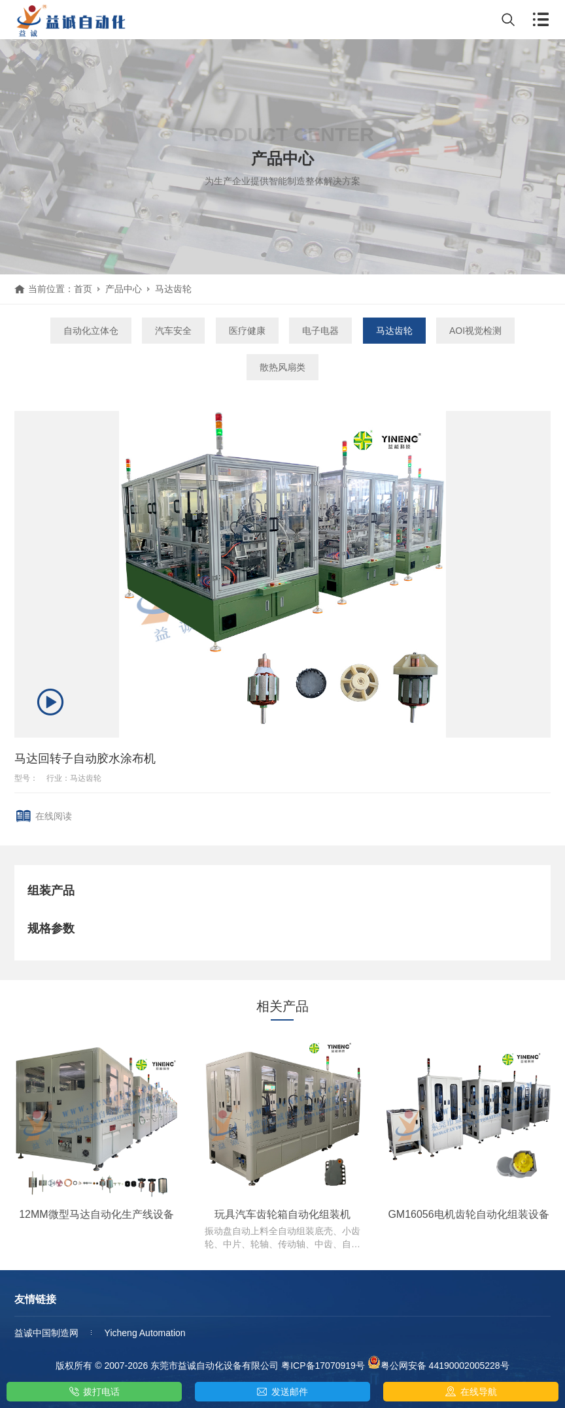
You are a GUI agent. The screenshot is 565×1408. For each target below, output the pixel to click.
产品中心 (123, 289)
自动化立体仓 (90, 330)
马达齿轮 (173, 289)
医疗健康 (247, 330)
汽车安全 (173, 330)
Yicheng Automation (145, 1333)
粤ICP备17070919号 (323, 1365)
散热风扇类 (282, 367)
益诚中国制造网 (46, 1333)
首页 (83, 289)
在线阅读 (53, 816)
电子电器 (320, 330)
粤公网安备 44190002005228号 (438, 1363)
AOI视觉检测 (475, 330)
